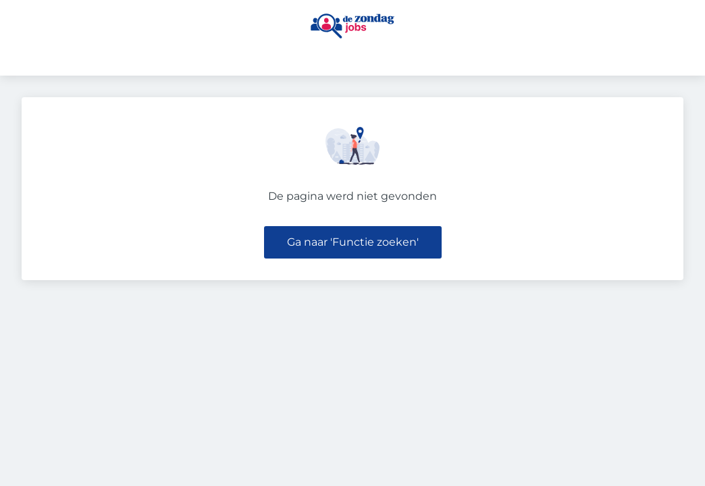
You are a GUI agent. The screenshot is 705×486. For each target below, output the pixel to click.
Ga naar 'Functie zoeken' (353, 242)
